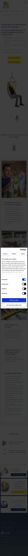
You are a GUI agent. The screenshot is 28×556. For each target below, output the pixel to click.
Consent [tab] (5, 253)
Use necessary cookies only (13, 305)
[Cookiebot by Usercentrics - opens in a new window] (20, 250)
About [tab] (23, 253)
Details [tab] (14, 253)
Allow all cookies (14, 300)
